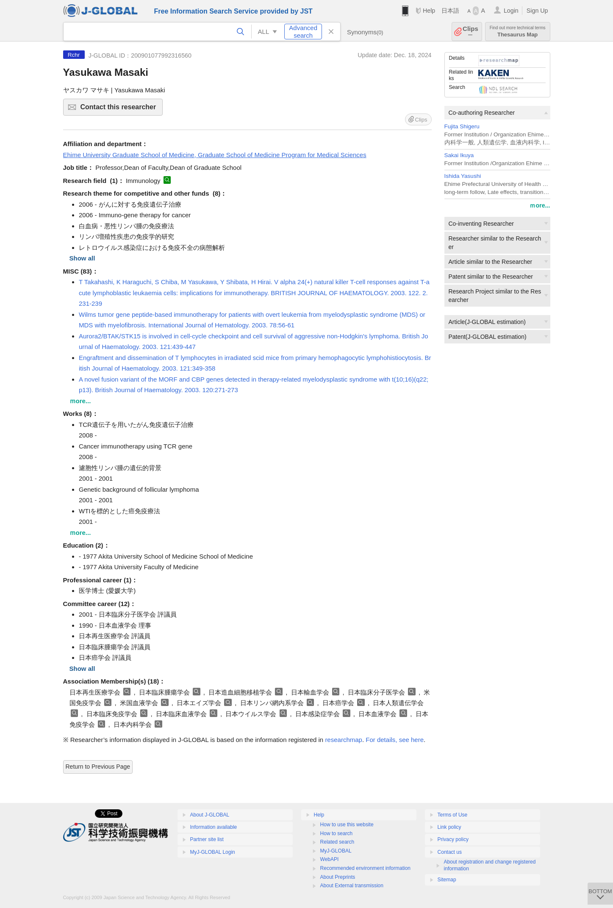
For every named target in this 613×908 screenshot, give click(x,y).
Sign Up (537, 10)
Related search (337, 842)
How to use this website (347, 825)
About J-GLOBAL (210, 815)
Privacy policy (453, 839)
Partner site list (207, 839)
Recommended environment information (365, 868)
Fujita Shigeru (462, 126)
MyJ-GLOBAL (336, 851)
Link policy (449, 827)
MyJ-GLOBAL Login (212, 852)
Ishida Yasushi (462, 176)
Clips (470, 31)
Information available (213, 827)
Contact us (450, 852)
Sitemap (447, 880)
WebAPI (329, 859)
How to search (336, 833)
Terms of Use (453, 815)
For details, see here (395, 739)
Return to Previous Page (98, 766)
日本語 (450, 10)
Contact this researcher (120, 109)
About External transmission (351, 886)
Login (511, 10)
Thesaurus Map (518, 31)
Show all (82, 258)
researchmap (343, 739)
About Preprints (337, 877)
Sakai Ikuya (459, 155)
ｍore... (540, 205)
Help (429, 10)
